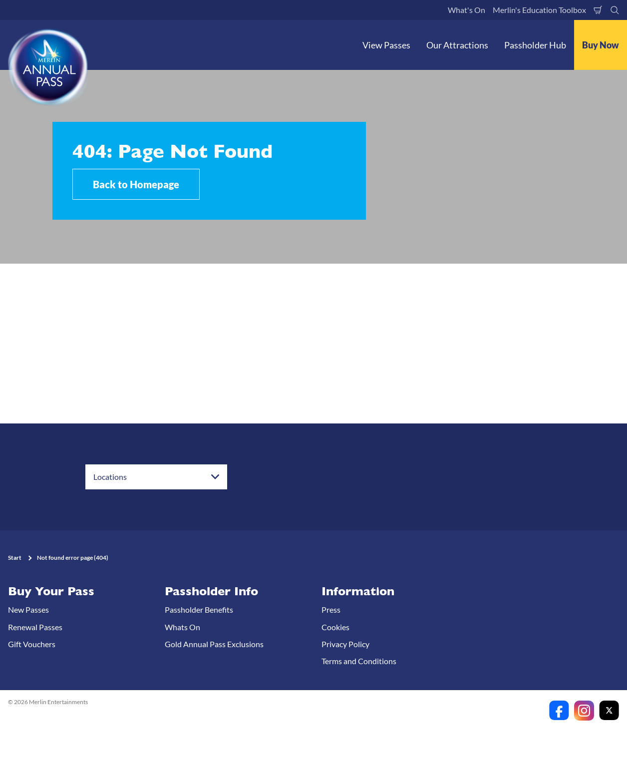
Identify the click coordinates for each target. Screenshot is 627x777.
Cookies (335, 627)
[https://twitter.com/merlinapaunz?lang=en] (609, 711)
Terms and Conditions (358, 661)
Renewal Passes (35, 627)
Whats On (182, 627)
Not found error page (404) (72, 557)
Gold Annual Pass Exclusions (214, 644)
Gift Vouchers (31, 644)
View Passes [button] (386, 44)
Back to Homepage (136, 184)
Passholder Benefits (199, 609)
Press (330, 609)
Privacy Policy (345, 644)
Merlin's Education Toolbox (539, 9)
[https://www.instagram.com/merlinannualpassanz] (584, 711)
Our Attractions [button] (457, 44)
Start (14, 557)
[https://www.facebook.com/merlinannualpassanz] (559, 711)
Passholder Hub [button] (535, 44)
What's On (466, 9)
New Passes (28, 609)
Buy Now (600, 44)
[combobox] (156, 476)
